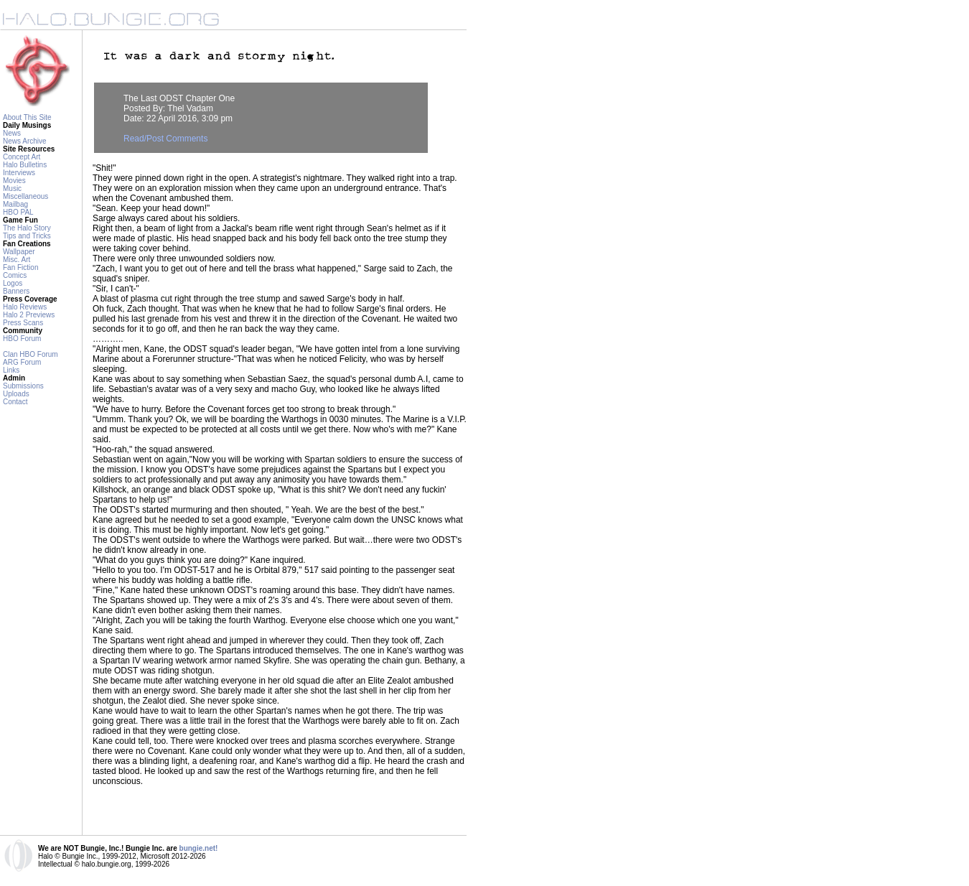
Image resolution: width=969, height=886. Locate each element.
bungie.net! (198, 848)
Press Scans (23, 323)
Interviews (19, 173)
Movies (14, 181)
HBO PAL (18, 212)
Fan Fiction (20, 267)
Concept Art (21, 157)
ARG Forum (22, 362)
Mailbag (15, 204)
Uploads (16, 394)
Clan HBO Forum (30, 354)
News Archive (25, 141)
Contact (15, 402)
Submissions (23, 386)
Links (11, 370)
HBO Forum (22, 338)
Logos (12, 283)
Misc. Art (16, 260)
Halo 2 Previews (29, 315)
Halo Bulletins (25, 165)
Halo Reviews (25, 307)
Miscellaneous (25, 196)
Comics (15, 275)
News (12, 133)
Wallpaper (19, 252)
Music (12, 188)
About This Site (27, 117)
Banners (16, 291)
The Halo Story (27, 228)
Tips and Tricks (27, 236)
